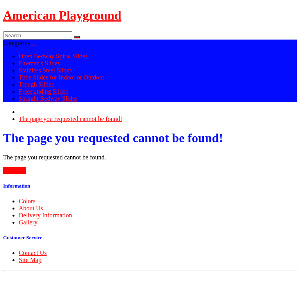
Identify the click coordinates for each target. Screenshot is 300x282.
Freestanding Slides (43, 91)
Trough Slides (36, 84)
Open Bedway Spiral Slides (53, 56)
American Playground (62, 15)
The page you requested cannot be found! (70, 119)
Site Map (30, 260)
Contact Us (33, 252)
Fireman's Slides (39, 63)
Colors (27, 201)
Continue (14, 170)
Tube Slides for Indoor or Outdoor (61, 77)
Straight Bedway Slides (48, 98)
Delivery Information (45, 215)
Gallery (28, 222)
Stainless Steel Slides (45, 70)
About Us (31, 208)
